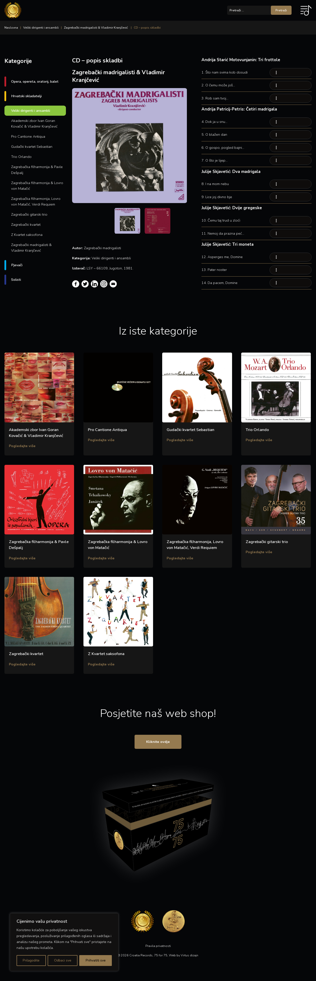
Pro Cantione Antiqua (28, 136)
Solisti (16, 279)
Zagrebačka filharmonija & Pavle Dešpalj (37, 169)
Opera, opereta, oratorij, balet (35, 81)
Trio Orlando (21, 156)
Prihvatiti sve (96, 960)
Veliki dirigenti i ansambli (41, 27)
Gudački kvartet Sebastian (31, 146)
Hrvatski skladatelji (26, 96)
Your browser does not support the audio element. (291, 72)
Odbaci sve (62, 960)
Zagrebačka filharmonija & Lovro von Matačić (37, 185)
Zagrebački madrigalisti (102, 247)
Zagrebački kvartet (25, 224)
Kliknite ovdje (158, 742)
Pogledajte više (22, 445)
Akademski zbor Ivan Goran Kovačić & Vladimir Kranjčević (34, 123)
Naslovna (11, 27)
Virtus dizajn (189, 956)
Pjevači (16, 265)
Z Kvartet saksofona (26, 234)
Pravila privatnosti (158, 947)
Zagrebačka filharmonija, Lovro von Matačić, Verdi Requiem (35, 201)
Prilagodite (31, 960)
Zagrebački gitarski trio (29, 214)
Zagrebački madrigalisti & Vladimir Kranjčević (96, 27)
